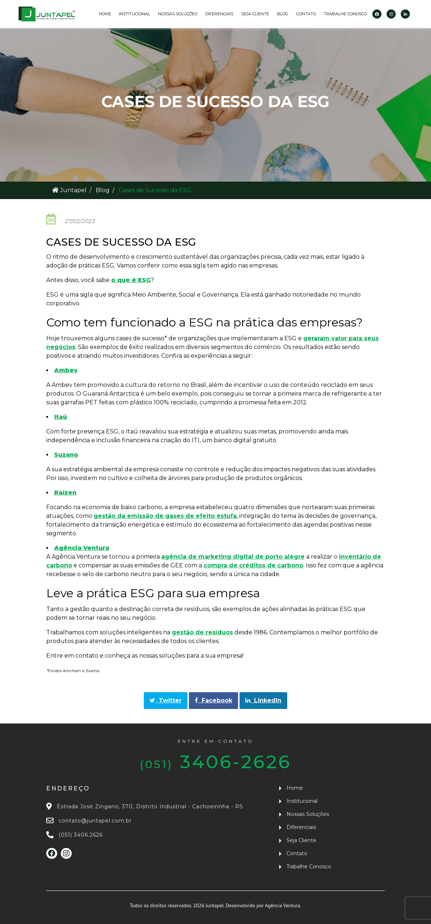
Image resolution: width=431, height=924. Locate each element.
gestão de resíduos (202, 632)
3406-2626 (215, 755)
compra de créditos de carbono (253, 565)
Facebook (213, 700)
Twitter (166, 700)
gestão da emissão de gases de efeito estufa (165, 515)
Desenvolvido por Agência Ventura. (263, 905)
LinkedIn (263, 700)
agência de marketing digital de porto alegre (233, 556)
